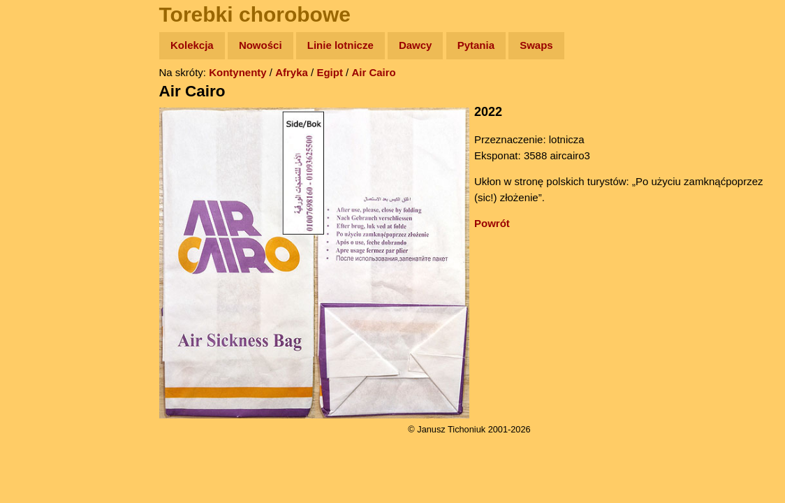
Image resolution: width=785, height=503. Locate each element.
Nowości (260, 45)
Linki (35, 261)
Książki (41, 181)
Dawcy (415, 45)
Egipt (329, 72)
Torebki (42, 288)
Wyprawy (46, 99)
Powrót (492, 223)
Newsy (40, 153)
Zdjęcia (41, 127)
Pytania (475, 45)
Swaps (536, 45)
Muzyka (42, 207)
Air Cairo (373, 72)
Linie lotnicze (340, 45)
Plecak (40, 234)
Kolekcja (192, 45)
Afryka (291, 72)
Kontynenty (238, 72)
